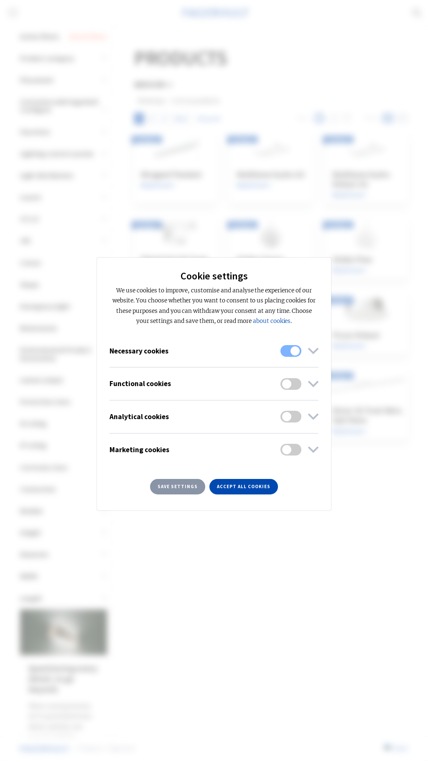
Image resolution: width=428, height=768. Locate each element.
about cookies (271, 321)
